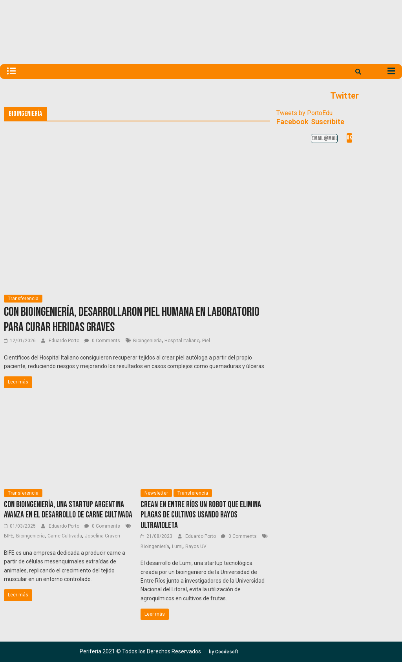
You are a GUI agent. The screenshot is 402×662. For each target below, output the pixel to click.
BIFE (8, 536)
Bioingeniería (147, 340)
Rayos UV (195, 546)
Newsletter (156, 493)
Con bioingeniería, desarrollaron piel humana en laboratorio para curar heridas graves (131, 319)
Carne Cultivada (65, 536)
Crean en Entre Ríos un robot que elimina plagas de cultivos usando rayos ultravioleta (201, 515)
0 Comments (102, 340)
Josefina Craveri (102, 536)
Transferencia (23, 298)
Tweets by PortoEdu (304, 113)
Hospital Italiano (181, 340)
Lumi (177, 546)
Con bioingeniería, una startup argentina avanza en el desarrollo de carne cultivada (68, 509)
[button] (223, 651)
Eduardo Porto (64, 340)
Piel (206, 340)
